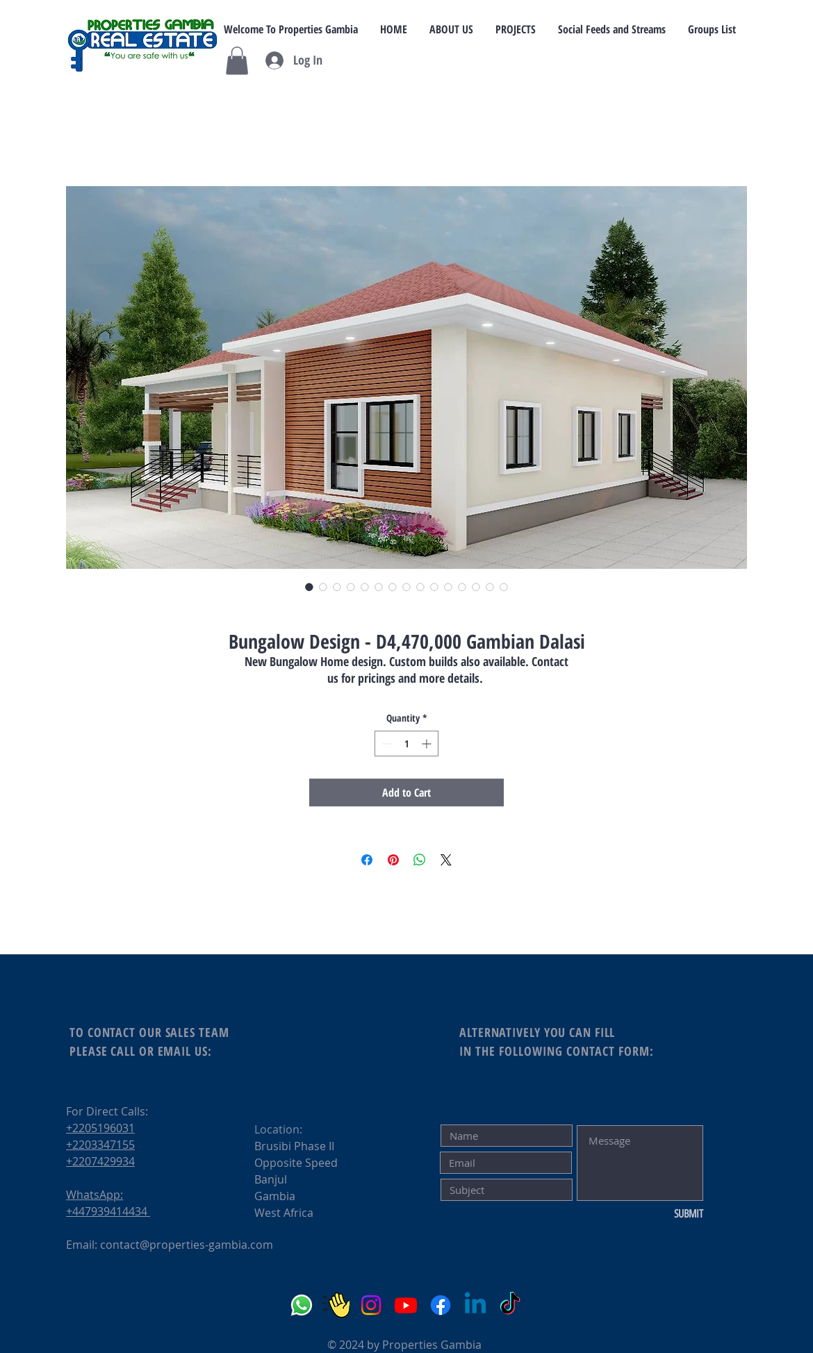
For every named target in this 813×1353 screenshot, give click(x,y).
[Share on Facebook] (367, 860)
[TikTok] (510, 1305)
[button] (237, 61)
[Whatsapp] (301, 1305)
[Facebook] (440, 1305)
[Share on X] (446, 860)
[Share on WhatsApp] (419, 860)
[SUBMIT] (657, 1214)
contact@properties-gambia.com (186, 1244)
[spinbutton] (406, 743)
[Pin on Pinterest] (393, 860)
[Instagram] (371, 1305)
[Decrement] (385, 743)
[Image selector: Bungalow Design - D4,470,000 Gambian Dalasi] (309, 587)
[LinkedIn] (475, 1305)
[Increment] (427, 743)
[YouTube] (406, 1305)
